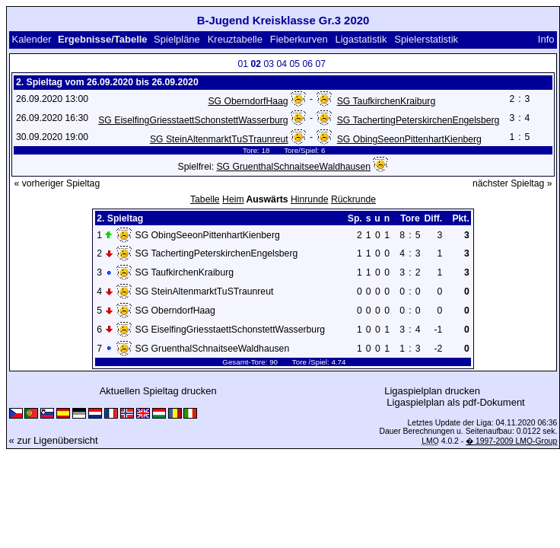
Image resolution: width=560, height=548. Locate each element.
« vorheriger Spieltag (57, 183)
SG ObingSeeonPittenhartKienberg (409, 139)
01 (242, 64)
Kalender (31, 39)
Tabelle (205, 199)
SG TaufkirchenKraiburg (386, 101)
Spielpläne (177, 39)
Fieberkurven (299, 39)
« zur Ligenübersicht (53, 440)
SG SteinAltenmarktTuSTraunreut (219, 139)
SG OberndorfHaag (248, 101)
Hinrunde (310, 199)
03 (268, 64)
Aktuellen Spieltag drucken (158, 391)
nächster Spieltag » (512, 183)
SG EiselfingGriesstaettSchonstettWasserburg (193, 120)
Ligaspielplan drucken (432, 391)
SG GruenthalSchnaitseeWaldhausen (293, 166)
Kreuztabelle (235, 39)
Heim (233, 199)
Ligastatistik (361, 39)
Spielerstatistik (426, 39)
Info (546, 39)
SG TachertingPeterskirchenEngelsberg (418, 120)
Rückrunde (353, 199)
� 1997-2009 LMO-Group (511, 441)
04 (281, 64)
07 (320, 64)
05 (294, 64)
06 (307, 64)
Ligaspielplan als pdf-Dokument (455, 402)
